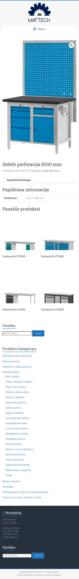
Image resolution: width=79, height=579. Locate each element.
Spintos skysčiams (15, 454)
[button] (71, 45)
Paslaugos (8, 486)
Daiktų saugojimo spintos (18, 381)
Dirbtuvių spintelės (15, 397)
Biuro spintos (12, 376)
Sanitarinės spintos (15, 438)
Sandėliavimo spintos (16, 433)
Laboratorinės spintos (17, 428)
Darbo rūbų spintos (15, 386)
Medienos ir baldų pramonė (17, 366)
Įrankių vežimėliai (14, 412)
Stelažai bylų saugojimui (18, 470)
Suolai (8, 475)
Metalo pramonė (11, 481)
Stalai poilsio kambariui (17, 464)
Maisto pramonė (11, 361)
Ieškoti (38, 333)
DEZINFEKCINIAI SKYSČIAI (17, 356)
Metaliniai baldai (10, 372)
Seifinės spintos (13, 444)
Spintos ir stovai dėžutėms (19, 449)
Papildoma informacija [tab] (18, 180)
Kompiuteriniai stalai (16, 423)
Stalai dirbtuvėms (51, 170)
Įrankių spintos (13, 407)
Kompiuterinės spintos (17, 418)
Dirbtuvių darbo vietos (17, 392)
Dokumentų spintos (15, 402)
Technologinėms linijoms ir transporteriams (25, 492)
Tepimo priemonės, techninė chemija (21, 497)
